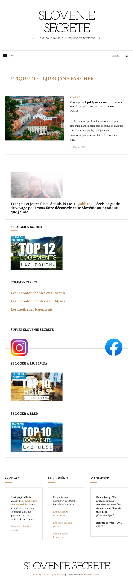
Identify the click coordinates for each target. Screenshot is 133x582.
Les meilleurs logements (32, 309)
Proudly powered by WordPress (49, 574)
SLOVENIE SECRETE (66, 22)
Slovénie (75, 97)
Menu (10, 55)
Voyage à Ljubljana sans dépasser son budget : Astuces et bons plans (96, 106)
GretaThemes (93, 574)
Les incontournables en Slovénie (38, 293)
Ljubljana (84, 204)
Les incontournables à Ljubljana (38, 301)
